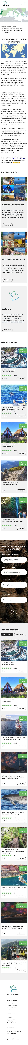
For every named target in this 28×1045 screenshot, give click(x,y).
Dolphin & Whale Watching (12, 407)
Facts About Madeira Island (13, 28)
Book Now (21, 378)
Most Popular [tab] (20, 634)
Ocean (3, 407)
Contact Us (9, 1003)
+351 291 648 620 (11, 1031)
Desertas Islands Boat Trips (19, 887)
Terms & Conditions (12, 1022)
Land (3, 369)
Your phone (6, 579)
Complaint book (11, 1007)
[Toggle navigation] (25, 4)
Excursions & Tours (10, 369)
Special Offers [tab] (7, 634)
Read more (7, 225)
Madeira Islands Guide (8, 26)
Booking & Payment (12, 1005)
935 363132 (18, 1031)
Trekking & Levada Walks (11, 482)
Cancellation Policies (12, 1019)
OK (14, 612)
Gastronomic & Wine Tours (8, 962)
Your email (6, 594)
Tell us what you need (10, 554)
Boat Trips (22, 407)
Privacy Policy (10, 1020)
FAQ (8, 1008)
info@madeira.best (12, 1033)
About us (9, 1017)
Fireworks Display (6, 775)
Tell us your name (9, 567)
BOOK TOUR (16, 162)
